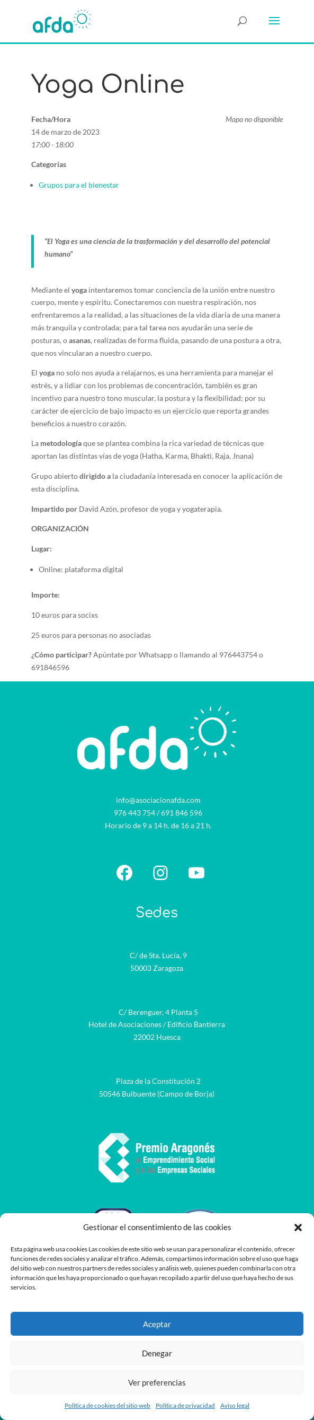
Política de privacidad (185, 1405)
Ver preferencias (157, 1382)
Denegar (157, 1353)
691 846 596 (181, 812)
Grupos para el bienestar (79, 184)
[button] (298, 1227)
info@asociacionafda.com (158, 799)
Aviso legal (234, 1405)
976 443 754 (134, 812)
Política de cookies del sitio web (107, 1405)
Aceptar (157, 1324)
